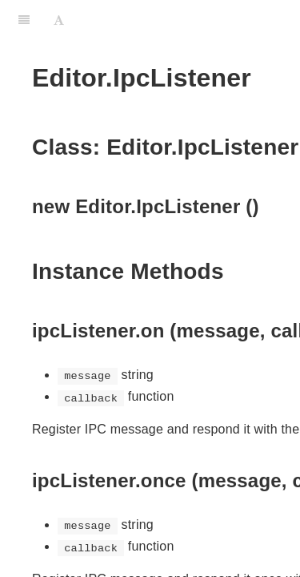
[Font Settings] (59, 20)
